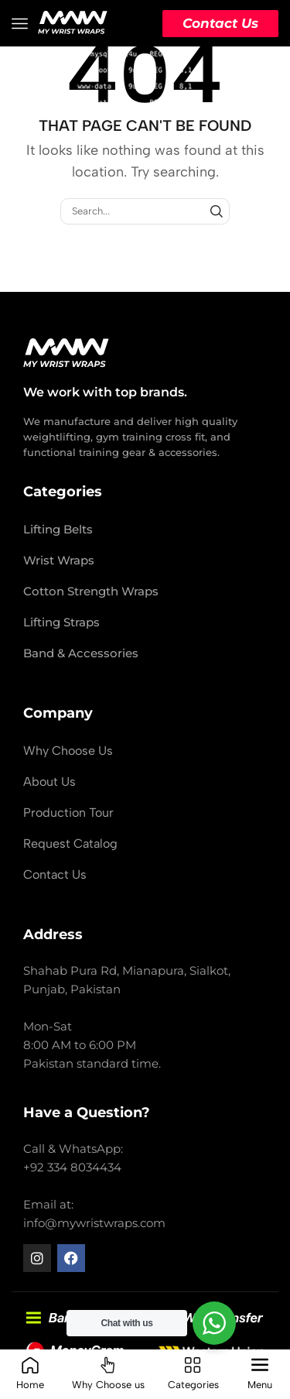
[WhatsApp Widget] (214, 1323)
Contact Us (220, 23)
